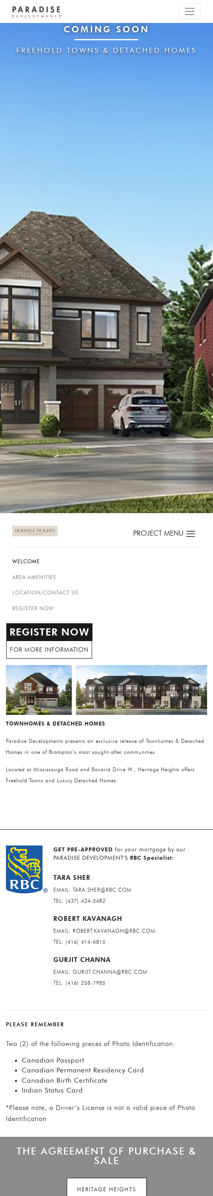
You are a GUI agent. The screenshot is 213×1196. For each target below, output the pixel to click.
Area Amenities (34, 577)
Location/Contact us (45, 592)
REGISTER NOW (33, 608)
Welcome (26, 561)
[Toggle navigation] (190, 11)
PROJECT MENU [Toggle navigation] (164, 534)
